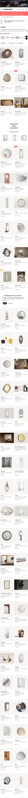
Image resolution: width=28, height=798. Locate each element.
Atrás (11, 783)
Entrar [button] (5, 20)
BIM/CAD (21, 43)
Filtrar (3, 43)
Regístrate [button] (10, 20)
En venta (13, 43)
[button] (25, 20)
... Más (26, 30)
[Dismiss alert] (25, 13)
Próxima (16, 783)
